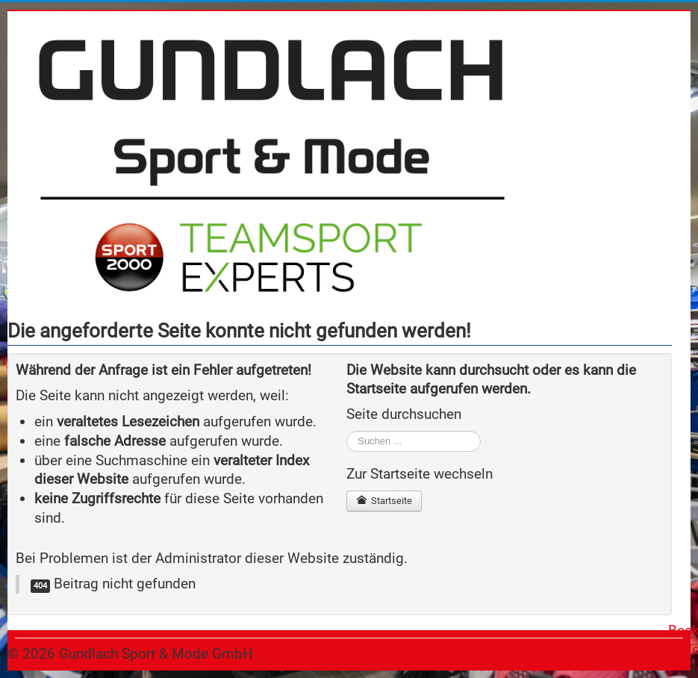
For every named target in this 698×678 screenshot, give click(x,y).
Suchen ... (346, 431)
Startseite (384, 500)
